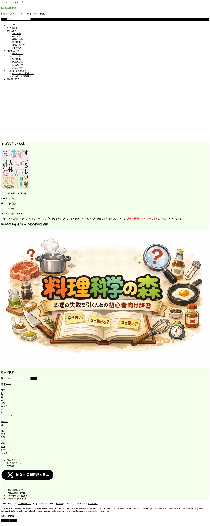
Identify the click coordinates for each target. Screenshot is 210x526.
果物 (3, 437)
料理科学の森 (9, 8)
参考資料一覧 (13, 466)
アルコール (6, 415)
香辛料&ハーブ (8, 449)
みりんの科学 (18, 68)
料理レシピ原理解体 (16, 70)
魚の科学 (16, 36)
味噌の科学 (17, 65)
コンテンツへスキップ (12, 2)
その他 (4, 452)
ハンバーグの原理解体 (23, 73)
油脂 (3, 430)
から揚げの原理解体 (22, 76)
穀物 (3, 443)
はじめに (11, 25)
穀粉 (3, 446)
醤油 (3, 399)
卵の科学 (16, 42)
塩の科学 (16, 56)
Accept (13, 521)
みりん (4, 405)
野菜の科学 (17, 39)
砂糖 (3, 390)
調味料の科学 (13, 51)
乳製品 (4, 424)
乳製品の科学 (18, 45)
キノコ (4, 440)
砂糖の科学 (17, 53)
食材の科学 (12, 31)
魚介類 (4, 421)
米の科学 (16, 48)
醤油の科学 (17, 62)
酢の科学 (16, 59)
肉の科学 (16, 33)
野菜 (3, 433)
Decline (5, 521)
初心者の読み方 (14, 79)
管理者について (14, 28)
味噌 (3, 402)
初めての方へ (13, 460)
